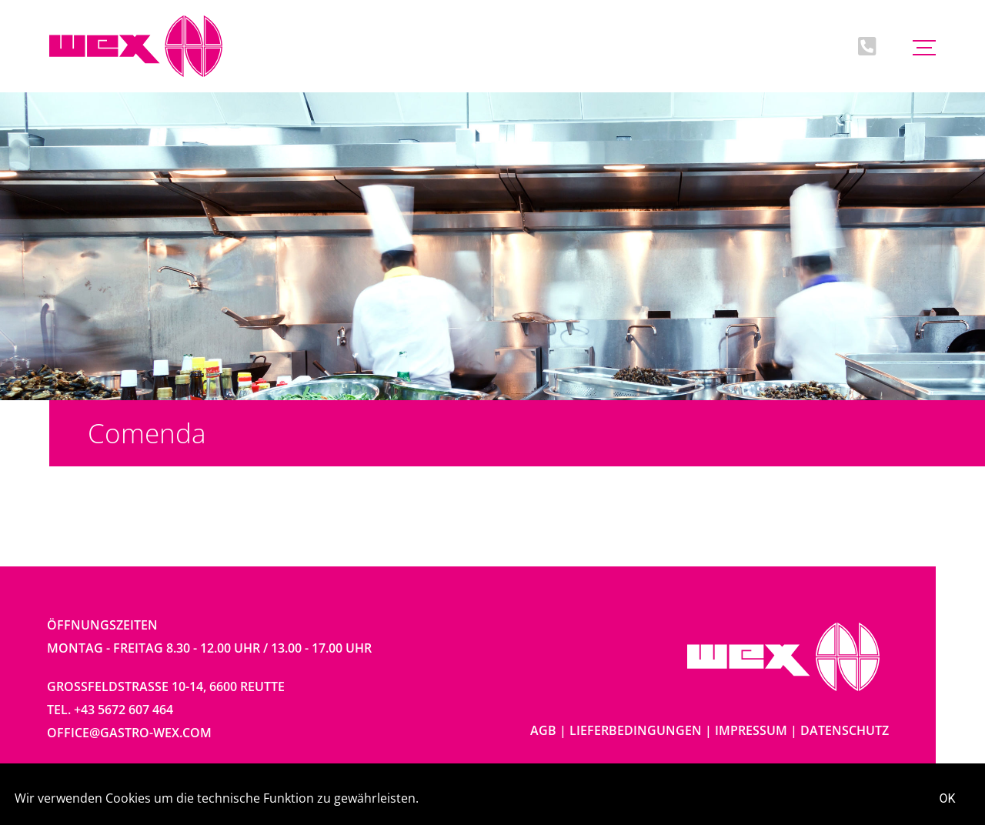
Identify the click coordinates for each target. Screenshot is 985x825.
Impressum (751, 730)
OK (948, 798)
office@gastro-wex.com (129, 732)
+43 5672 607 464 (123, 709)
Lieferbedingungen (635, 730)
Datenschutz (844, 730)
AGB (543, 730)
